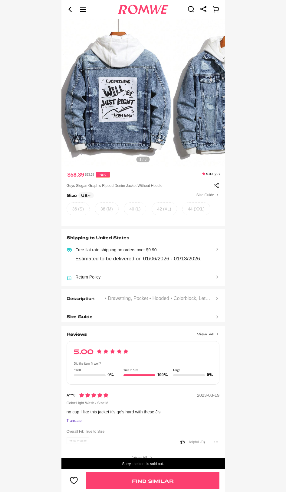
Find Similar (153, 481)
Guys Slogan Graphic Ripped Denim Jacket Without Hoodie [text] (115, 186)
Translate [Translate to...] (74, 421)
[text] (143, 93)
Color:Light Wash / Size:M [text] (87, 403)
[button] (70, 9)
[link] (191, 9)
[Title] (143, 332)
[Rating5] (94, 395)
